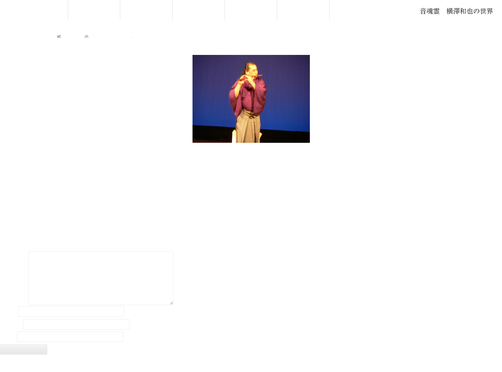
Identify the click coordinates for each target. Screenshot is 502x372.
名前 (8, 311)
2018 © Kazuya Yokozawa (251, 364)
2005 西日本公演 (110, 36)
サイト (7, 337)
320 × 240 (73, 36)
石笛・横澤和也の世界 (456, 11)
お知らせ (146, 9)
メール (11, 324)
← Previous (12, 49)
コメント (13, 257)
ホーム (94, 9)
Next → (493, 49)
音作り (303, 9)
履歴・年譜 (199, 9)
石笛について (250, 9)
